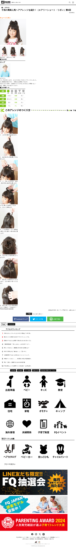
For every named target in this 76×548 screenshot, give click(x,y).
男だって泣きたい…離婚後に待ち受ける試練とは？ (16, 347)
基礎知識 (7, 7)
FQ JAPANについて (20, 537)
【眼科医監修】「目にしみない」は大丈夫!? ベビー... (17, 344)
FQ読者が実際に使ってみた (48, 370)
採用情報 (32, 539)
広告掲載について (45, 537)
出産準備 (13, 370)
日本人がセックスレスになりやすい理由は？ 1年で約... (17, 333)
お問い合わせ (25, 539)
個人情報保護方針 (39, 539)
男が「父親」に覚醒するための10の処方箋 (14, 362)
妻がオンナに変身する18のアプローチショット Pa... (17, 337)
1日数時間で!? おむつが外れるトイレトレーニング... (17, 355)
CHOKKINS (11, 324)
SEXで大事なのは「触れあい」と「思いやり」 (15, 351)
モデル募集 (28, 370)
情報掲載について (54, 537)
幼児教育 (20, 370)
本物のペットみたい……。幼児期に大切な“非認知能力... (18, 358)
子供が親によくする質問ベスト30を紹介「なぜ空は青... (17, 366)
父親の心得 (36, 370)
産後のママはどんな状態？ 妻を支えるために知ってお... (18, 340)
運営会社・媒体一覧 (49, 539)
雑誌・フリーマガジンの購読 (33, 537)
